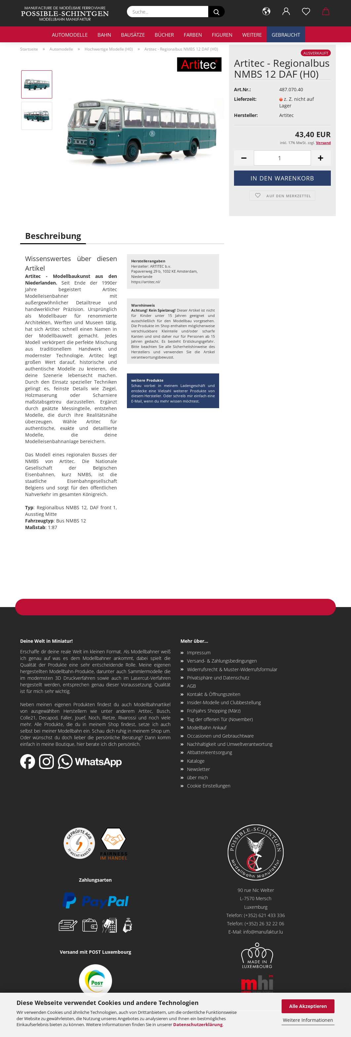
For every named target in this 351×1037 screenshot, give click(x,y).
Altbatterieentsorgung (209, 752)
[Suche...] (216, 11)
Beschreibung (53, 235)
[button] (266, 11)
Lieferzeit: (245, 99)
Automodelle (70, 34)
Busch (163, 711)
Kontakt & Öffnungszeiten (213, 694)
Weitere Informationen (308, 1020)
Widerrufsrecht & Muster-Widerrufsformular (232, 669)
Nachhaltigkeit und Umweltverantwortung (229, 744)
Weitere (252, 34)
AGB (191, 686)
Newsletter (198, 769)
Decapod (48, 717)
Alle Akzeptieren (308, 1006)
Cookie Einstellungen (208, 786)
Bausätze (133, 34)
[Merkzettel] (306, 11)
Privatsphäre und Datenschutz (218, 677)
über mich (197, 777)
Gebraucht (286, 34)
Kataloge (196, 761)
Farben (193, 34)
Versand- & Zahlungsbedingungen (222, 661)
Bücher (164, 34)
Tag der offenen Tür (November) (220, 719)
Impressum (199, 652)
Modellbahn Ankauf (206, 727)
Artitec (145, 711)
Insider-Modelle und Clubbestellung (224, 702)
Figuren (222, 34)
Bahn (104, 34)
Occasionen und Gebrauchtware (220, 736)
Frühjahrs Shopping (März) (214, 711)
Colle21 (28, 717)
